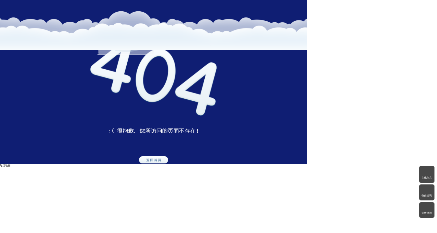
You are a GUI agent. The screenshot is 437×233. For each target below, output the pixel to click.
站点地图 (5, 165)
